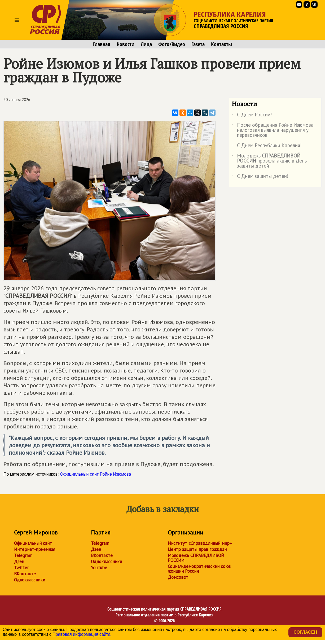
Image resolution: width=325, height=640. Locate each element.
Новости (125, 44)
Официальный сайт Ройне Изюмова (95, 474)
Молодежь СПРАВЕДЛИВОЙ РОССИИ (196, 558)
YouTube (99, 567)
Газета (198, 44)
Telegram (23, 555)
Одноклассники (29, 579)
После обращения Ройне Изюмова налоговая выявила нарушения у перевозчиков (273, 130)
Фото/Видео (171, 44)
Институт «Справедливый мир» (200, 543)
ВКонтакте (25, 573)
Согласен (305, 632)
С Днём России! (252, 115)
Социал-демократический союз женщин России (199, 568)
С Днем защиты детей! (260, 177)
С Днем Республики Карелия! (267, 146)
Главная (101, 44)
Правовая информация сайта (81, 634)
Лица (146, 44)
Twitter (21, 567)
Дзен (19, 561)
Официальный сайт (33, 543)
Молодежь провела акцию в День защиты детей (269, 161)
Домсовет (178, 577)
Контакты (221, 44)
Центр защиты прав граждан (197, 549)
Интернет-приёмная (34, 549)
